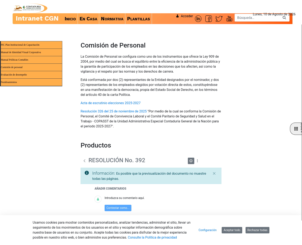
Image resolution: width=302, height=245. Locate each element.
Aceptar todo (232, 230)
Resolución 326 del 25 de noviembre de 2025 (114, 111)
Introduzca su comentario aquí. (125, 198)
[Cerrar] (214, 173)
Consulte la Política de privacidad (152, 237)
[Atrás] (84, 161)
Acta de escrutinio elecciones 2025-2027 (111, 103)
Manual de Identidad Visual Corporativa (21, 52)
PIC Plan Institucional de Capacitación (20, 44)
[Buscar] (257, 18)
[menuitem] (70, 18)
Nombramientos (9, 82)
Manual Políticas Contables (14, 59)
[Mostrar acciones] (197, 161)
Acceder (184, 16)
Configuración (208, 230)
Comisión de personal (12, 67)
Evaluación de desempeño (14, 74)
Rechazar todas (257, 230)
